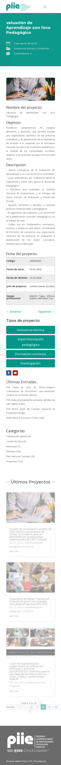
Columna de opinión (16, 436)
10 (55, 707)
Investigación (30, 363)
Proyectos (43, 48)
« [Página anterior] (19, 707)
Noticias (10, 451)
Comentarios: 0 (23, 53)
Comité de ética (14, 441)
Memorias (11, 446)
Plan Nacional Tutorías (18, 456)
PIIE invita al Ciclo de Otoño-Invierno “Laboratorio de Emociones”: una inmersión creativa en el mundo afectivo (30, 391)
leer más (14, 551)
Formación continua (30, 354)
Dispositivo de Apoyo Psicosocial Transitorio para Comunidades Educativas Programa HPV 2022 (29, 601)
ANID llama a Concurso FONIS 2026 (25, 417)
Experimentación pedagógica (31, 342)
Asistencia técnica (24, 48)
